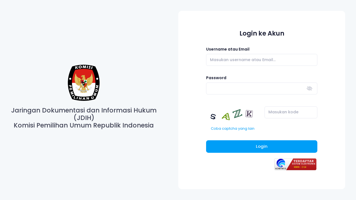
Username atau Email (227, 49)
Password (216, 78)
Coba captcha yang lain (232, 128)
